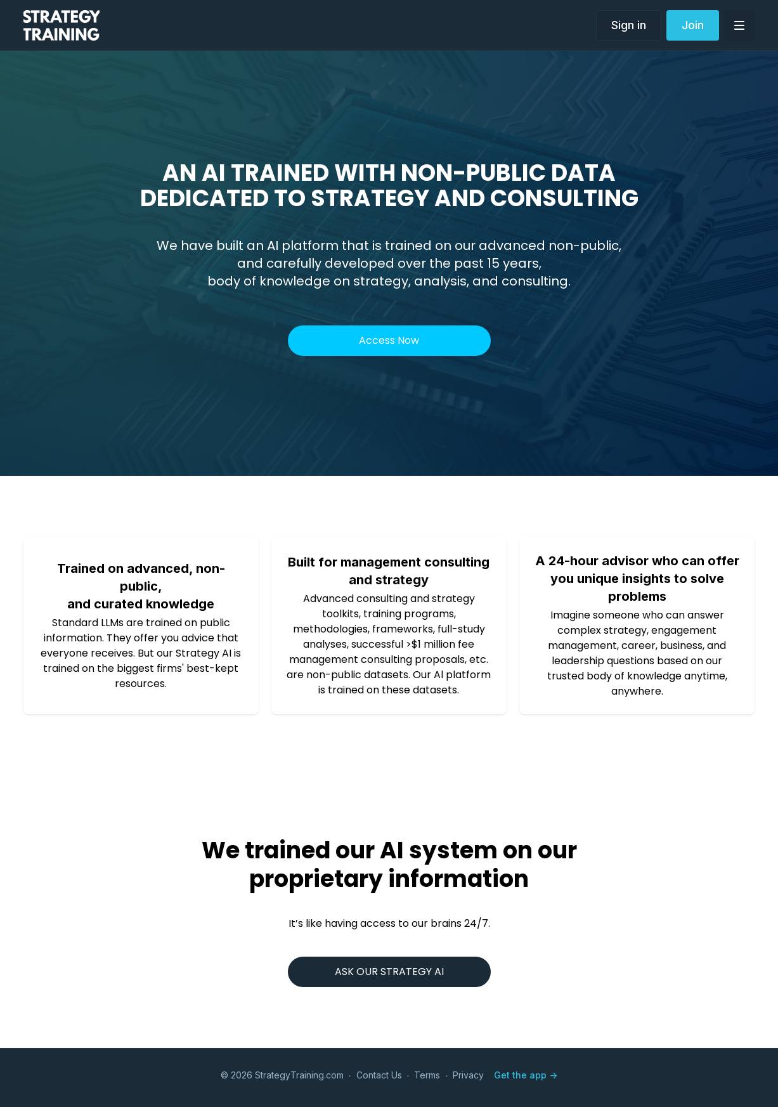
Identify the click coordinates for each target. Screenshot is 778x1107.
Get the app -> (525, 1075)
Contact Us (379, 1075)
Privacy (468, 1075)
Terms (427, 1075)
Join (693, 25)
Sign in (628, 25)
